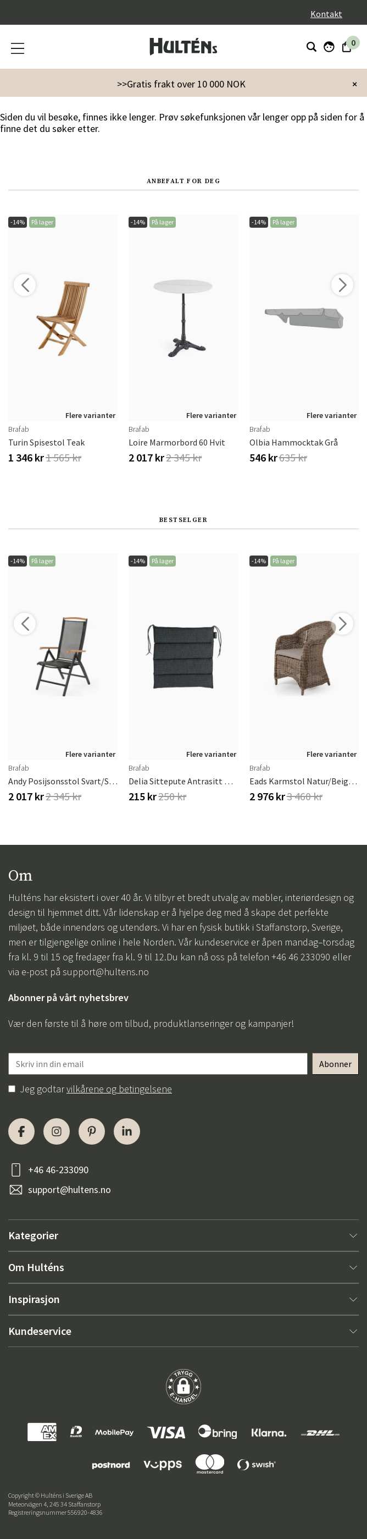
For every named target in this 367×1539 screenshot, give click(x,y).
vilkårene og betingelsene (119, 1088)
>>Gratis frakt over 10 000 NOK (181, 84)
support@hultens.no (106, 971)
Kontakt (326, 13)
